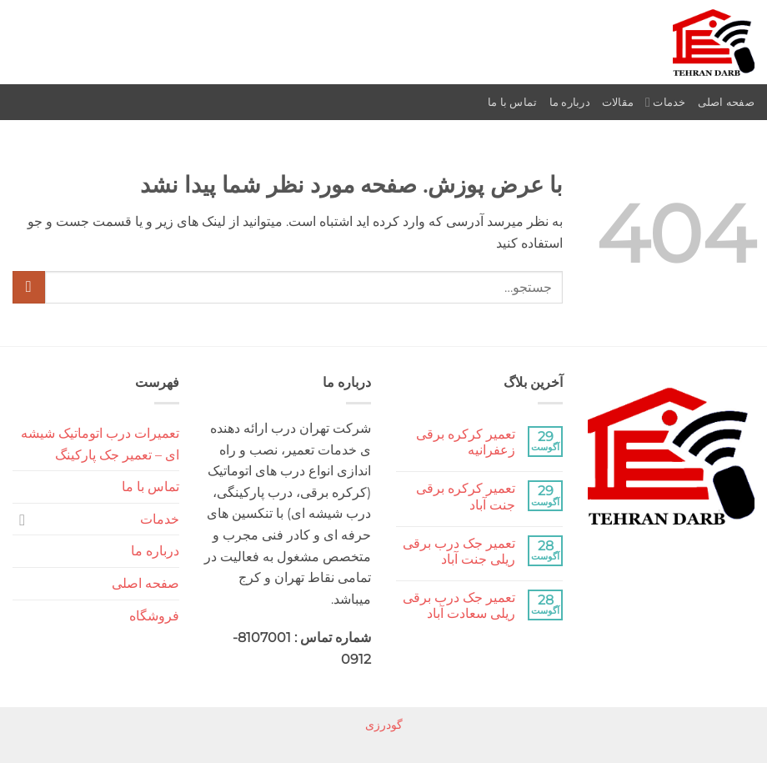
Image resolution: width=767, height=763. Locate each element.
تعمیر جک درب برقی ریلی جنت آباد (459, 551)
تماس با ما (513, 102)
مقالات (618, 102)
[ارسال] (29, 287)
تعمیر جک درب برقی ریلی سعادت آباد (459, 605)
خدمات (665, 102)
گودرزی (384, 724)
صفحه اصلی (726, 102)
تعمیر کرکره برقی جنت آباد (465, 496)
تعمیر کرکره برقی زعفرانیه (465, 442)
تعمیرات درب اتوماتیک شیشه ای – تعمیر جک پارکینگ (100, 444)
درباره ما (569, 102)
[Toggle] (23, 520)
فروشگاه (154, 616)
